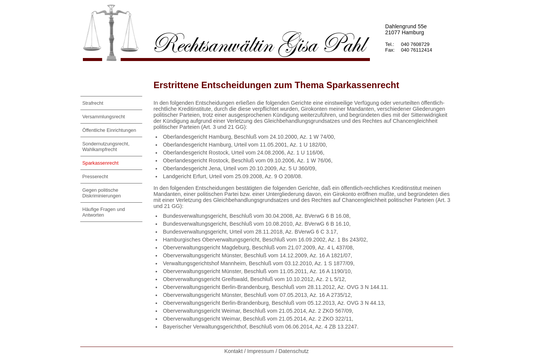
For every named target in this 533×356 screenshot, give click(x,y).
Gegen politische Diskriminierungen (101, 193)
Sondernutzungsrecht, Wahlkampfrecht (106, 146)
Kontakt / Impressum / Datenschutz (267, 351)
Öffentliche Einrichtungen (109, 130)
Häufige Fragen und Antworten (103, 212)
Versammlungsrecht (103, 116)
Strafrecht (92, 103)
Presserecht (95, 176)
